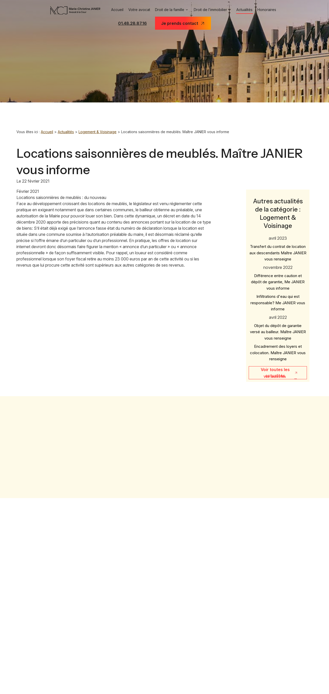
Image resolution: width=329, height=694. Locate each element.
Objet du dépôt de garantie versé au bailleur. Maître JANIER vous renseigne (278, 326)
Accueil (114, 10)
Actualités (246, 10)
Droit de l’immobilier (210, 10)
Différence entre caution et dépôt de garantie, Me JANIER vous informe (278, 276)
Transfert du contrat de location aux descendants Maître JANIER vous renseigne (277, 247)
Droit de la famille (168, 10)
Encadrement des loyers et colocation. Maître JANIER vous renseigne (278, 347)
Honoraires (269, 10)
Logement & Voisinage (99, 132)
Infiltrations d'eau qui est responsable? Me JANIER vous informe (277, 297)
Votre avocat (136, 10)
